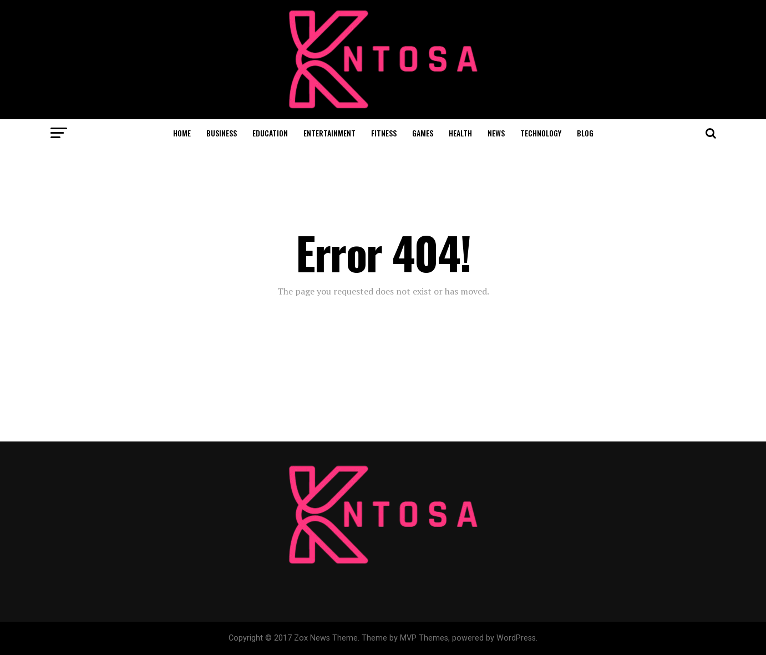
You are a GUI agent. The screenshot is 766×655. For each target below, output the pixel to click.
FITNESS (384, 133)
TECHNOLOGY (540, 133)
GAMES (422, 133)
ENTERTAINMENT (329, 133)
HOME (182, 133)
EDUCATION (270, 133)
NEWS (496, 133)
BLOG (585, 133)
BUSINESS (221, 133)
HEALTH (460, 133)
